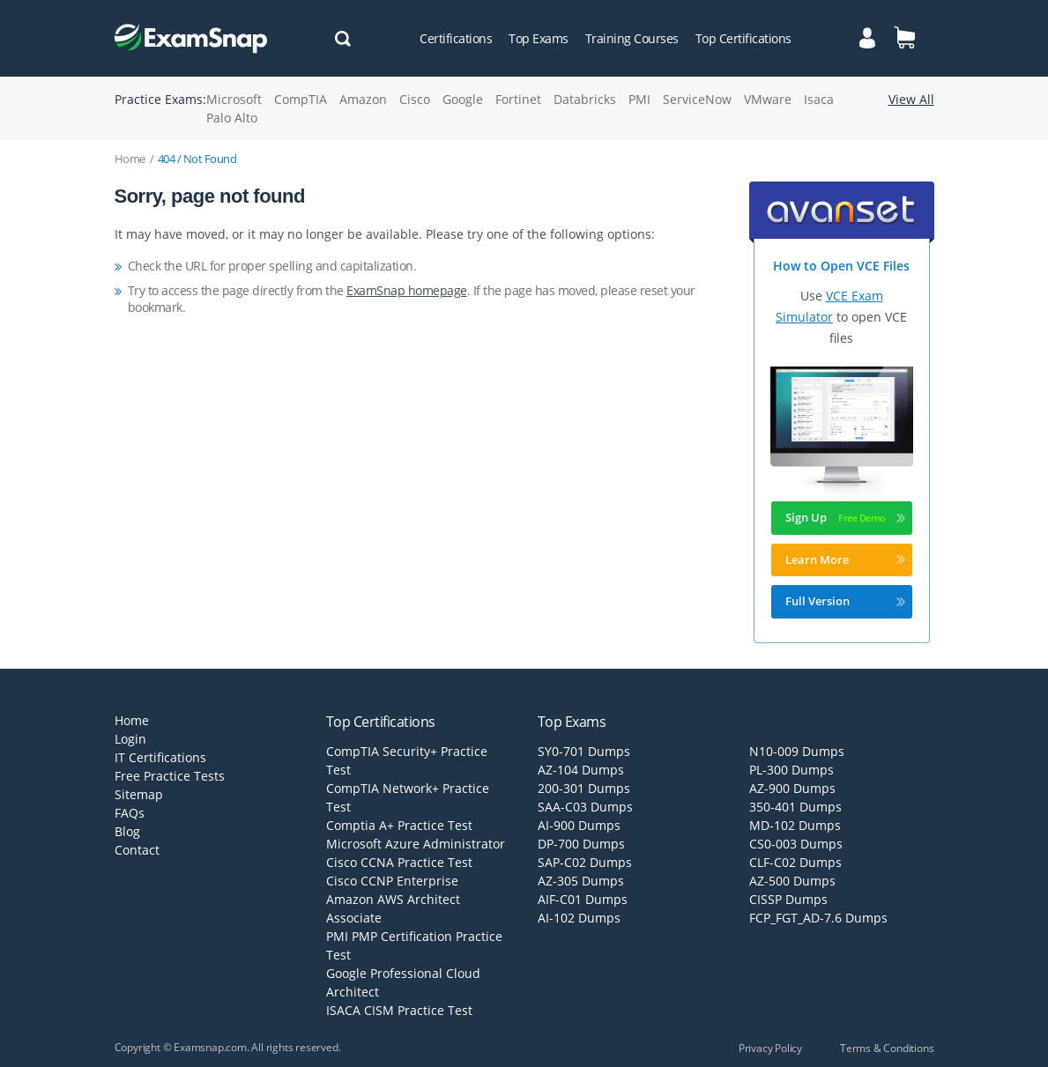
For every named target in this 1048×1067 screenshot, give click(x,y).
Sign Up (845, 517)
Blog (127, 831)
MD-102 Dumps (795, 825)
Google (462, 99)
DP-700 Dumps (581, 843)
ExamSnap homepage (406, 290)
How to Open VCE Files (841, 265)
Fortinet (518, 99)
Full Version (845, 601)
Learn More (845, 559)
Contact (137, 849)
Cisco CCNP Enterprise (392, 880)
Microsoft (234, 99)
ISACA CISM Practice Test (399, 1010)
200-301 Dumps (584, 788)
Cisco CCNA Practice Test (399, 862)
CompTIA (300, 99)
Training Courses (632, 38)
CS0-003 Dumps (796, 843)
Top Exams (539, 38)
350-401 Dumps (795, 806)
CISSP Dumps (788, 899)
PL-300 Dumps (791, 769)
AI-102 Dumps (579, 917)
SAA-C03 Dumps (585, 806)
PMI (639, 99)
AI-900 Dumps (579, 825)
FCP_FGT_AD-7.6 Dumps (818, 917)
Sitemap (139, 794)
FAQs (130, 812)
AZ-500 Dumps (792, 880)
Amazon (363, 99)
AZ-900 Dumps (792, 788)
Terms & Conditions (886, 1048)
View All (911, 99)
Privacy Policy (770, 1048)
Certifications (456, 38)
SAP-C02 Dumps (585, 862)
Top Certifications (743, 38)
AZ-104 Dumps (581, 769)
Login (130, 738)
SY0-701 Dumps (584, 751)
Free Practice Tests (170, 775)
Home (130, 159)
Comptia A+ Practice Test (399, 825)
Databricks (585, 99)
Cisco (414, 99)
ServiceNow (697, 99)
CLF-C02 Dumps (795, 862)
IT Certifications (160, 757)
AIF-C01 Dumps (583, 899)
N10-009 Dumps (796, 751)
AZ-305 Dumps (581, 880)
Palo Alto (231, 117)
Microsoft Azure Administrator (415, 843)
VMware (768, 99)
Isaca (819, 99)
